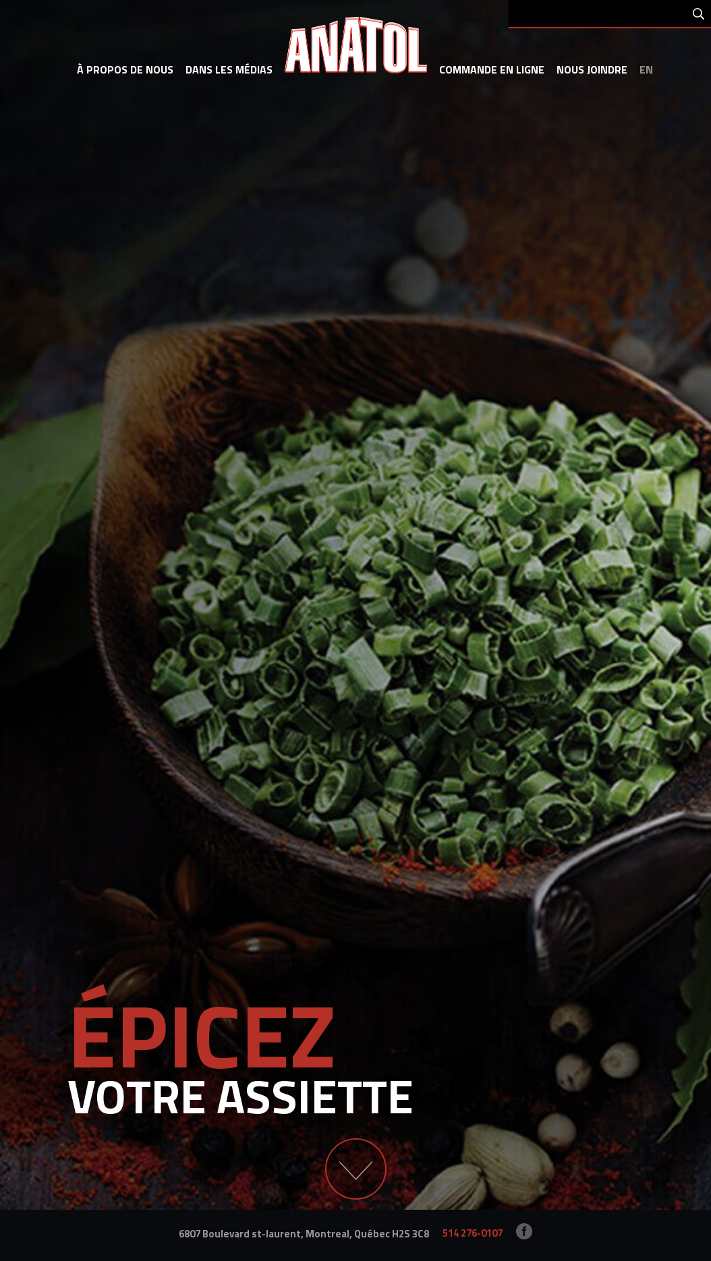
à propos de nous (125, 69)
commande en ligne (491, 69)
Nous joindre (592, 69)
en (646, 69)
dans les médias (229, 69)
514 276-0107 (473, 1233)
